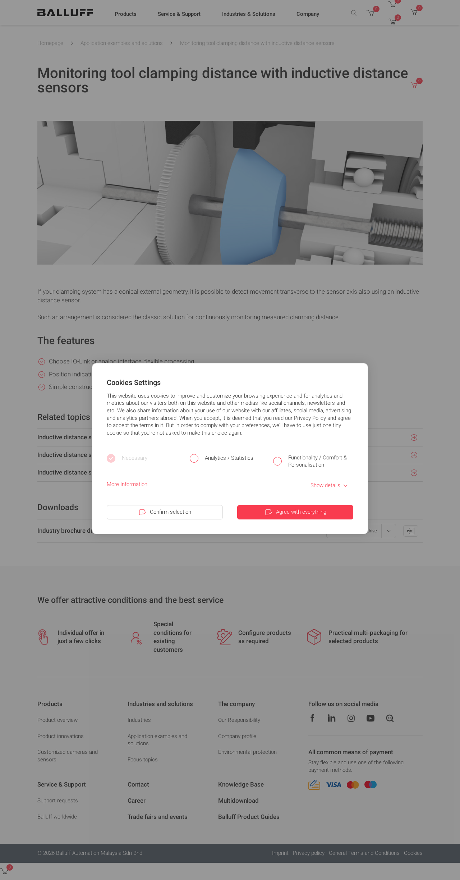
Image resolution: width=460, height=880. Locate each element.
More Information (127, 484)
